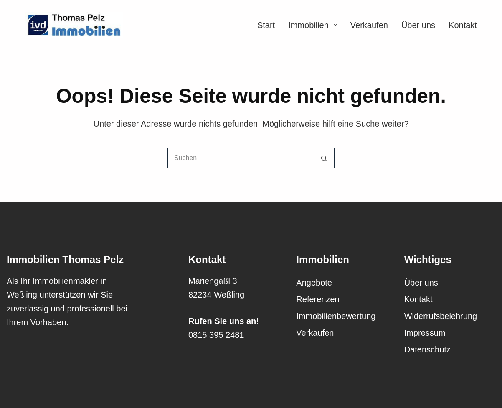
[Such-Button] (324, 158)
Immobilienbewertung (335, 316)
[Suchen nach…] (240, 158)
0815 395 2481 (216, 334)
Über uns (418, 25)
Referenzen (317, 299)
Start (266, 25)
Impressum (425, 332)
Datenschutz (427, 349)
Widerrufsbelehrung (440, 316)
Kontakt (463, 25)
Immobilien (312, 25)
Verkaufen (369, 25)
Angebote (314, 282)
